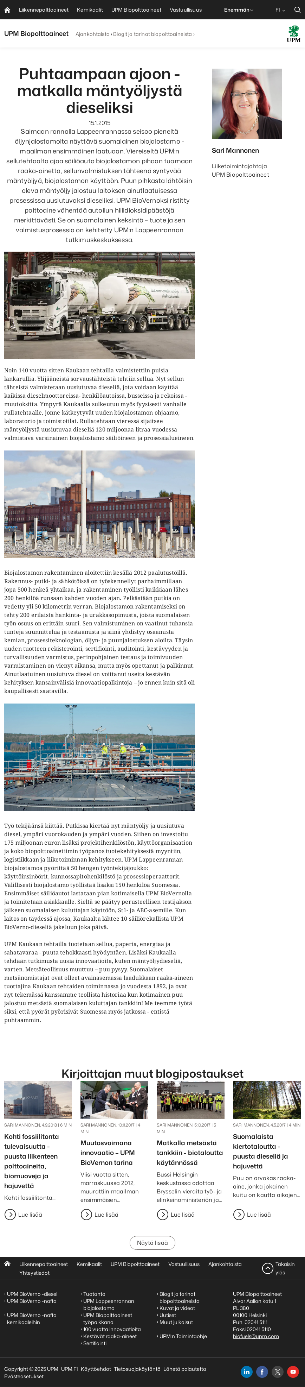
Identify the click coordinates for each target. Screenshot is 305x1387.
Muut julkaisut (176, 1322)
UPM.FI (69, 1369)
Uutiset (168, 1315)
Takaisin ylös (285, 1268)
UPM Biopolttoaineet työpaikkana (107, 1318)
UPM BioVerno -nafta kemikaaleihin (32, 1318)
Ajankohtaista (93, 34)
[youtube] (293, 1372)
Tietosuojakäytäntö (137, 1369)
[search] (297, 9)
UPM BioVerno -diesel (32, 1294)
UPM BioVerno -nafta (32, 1301)
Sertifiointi (94, 1343)
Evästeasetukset (24, 1376)
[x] (278, 1372)
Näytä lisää (152, 1243)
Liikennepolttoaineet (43, 1264)
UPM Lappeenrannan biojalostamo (108, 1304)
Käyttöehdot (96, 1369)
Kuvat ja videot (177, 1308)
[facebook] (262, 1372)
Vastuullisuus (184, 1264)
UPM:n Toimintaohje (183, 1336)
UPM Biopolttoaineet (135, 1264)
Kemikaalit (89, 1264)
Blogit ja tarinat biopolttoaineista (152, 34)
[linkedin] (247, 1372)
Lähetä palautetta (184, 1369)
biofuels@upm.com (256, 1336)
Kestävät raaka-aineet (110, 1336)
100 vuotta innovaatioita (112, 1329)
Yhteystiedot (34, 1272)
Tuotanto (94, 1294)
